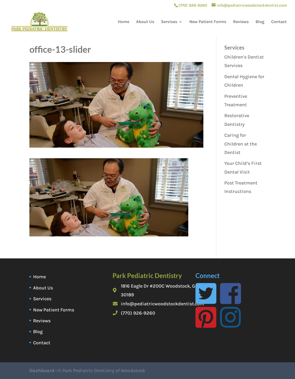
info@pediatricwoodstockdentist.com (162, 304)
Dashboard (41, 370)
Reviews (241, 22)
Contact (279, 22)
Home (123, 22)
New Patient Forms (207, 22)
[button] (108, 197)
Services (169, 22)
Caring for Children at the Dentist (240, 143)
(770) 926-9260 (138, 313)
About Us (145, 22)
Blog (260, 22)
